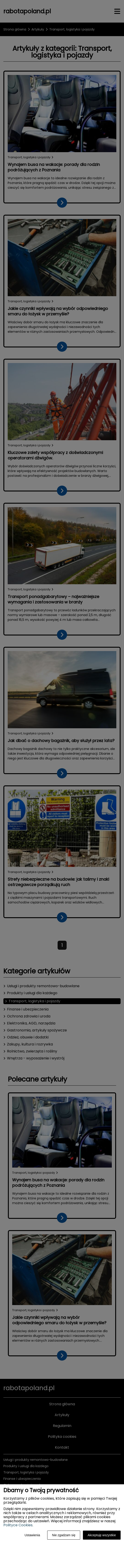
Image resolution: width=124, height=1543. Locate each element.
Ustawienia (32, 1535)
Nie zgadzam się (63, 1535)
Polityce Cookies (18, 1525)
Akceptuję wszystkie (102, 1535)
